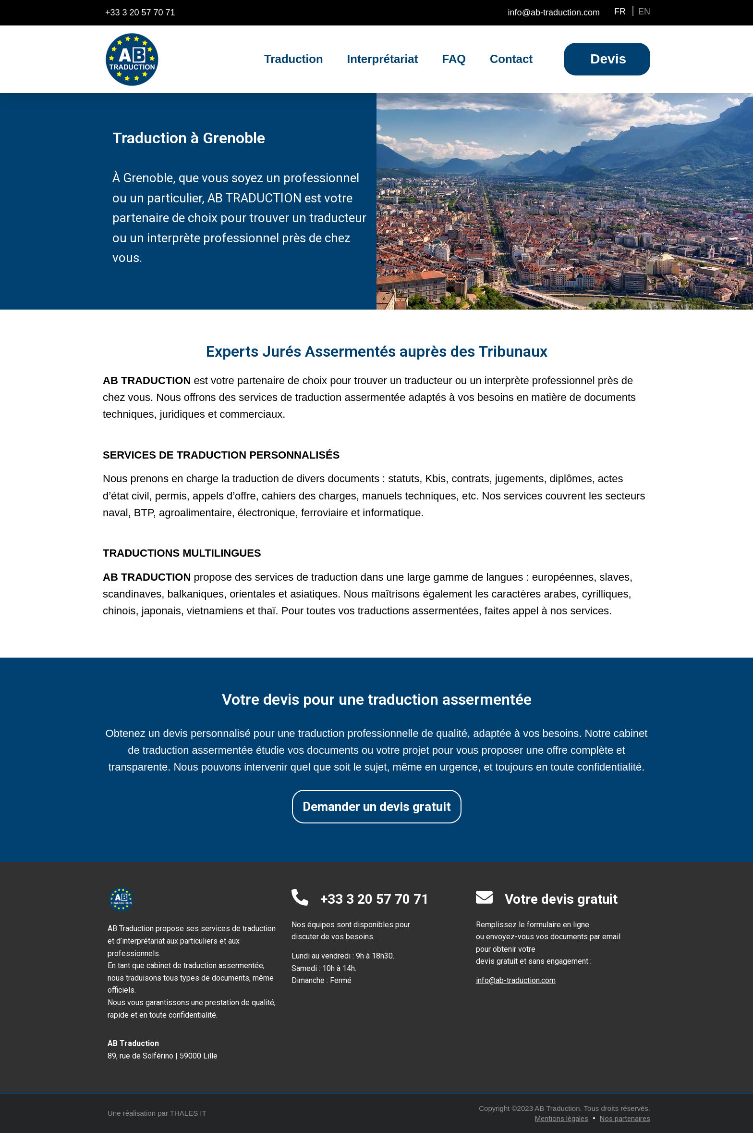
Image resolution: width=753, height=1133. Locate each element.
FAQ (454, 58)
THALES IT (188, 1113)
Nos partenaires (625, 1118)
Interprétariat (382, 58)
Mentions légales (561, 1118)
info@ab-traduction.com (516, 980)
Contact (511, 58)
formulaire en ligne (558, 924)
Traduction (293, 58)
